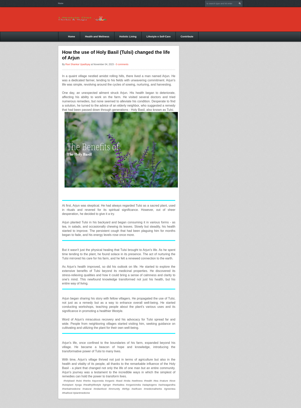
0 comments (122, 64)
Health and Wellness (97, 36)
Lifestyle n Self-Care (158, 36)
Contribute (187, 36)
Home (60, 3)
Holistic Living (127, 36)
